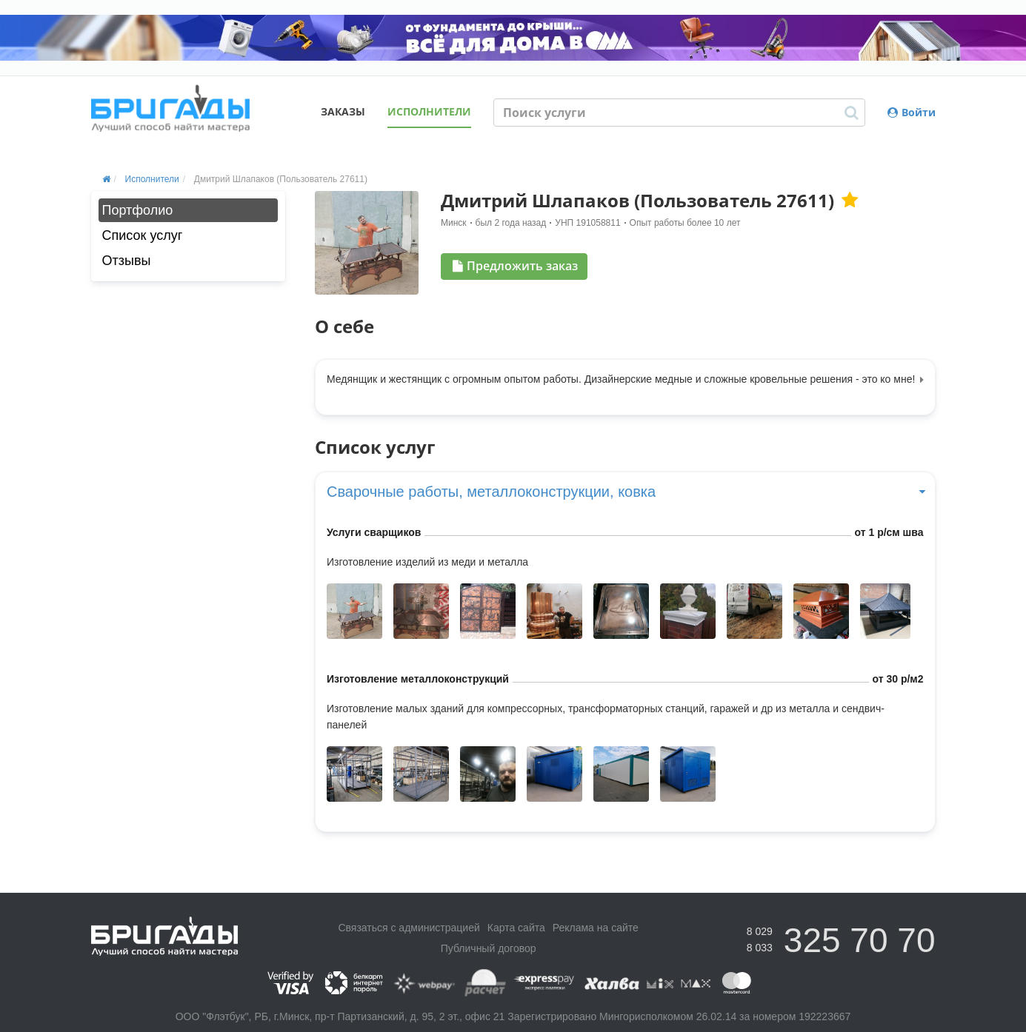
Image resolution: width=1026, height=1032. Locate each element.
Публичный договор (488, 948)
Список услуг (142, 235)
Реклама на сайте (596, 928)
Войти (911, 112)
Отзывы (126, 260)
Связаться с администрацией (408, 928)
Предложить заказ (515, 266)
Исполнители (429, 111)
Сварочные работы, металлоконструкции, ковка (625, 491)
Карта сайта (516, 928)
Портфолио (137, 210)
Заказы (343, 111)
